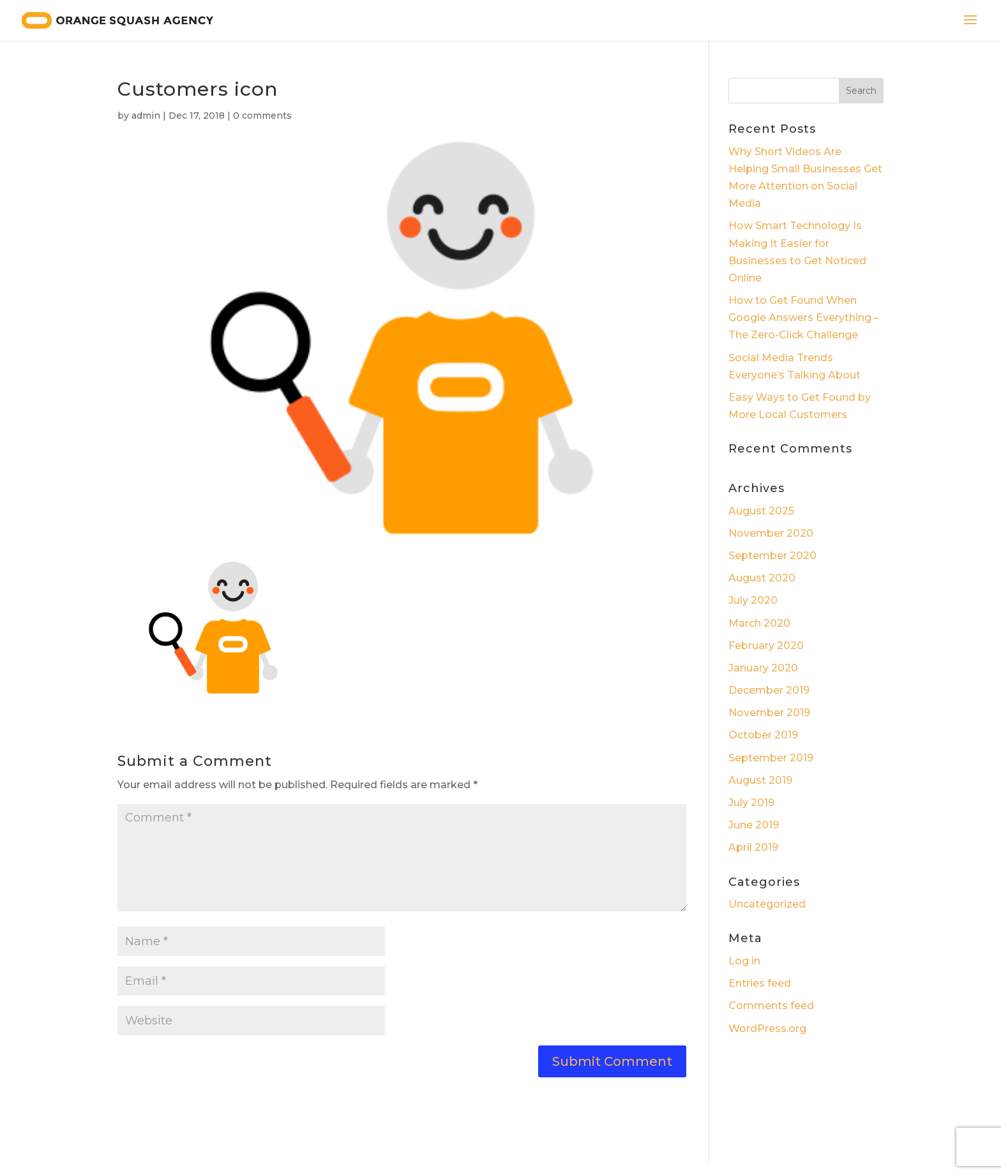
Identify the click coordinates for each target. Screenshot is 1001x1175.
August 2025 (761, 511)
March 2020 (759, 623)
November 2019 (769, 713)
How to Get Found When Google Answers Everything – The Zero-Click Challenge (803, 317)
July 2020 (753, 600)
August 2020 (761, 578)
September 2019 (770, 758)
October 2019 (763, 735)
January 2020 (763, 668)
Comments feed (771, 1005)
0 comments (262, 115)
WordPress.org (767, 1028)
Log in (744, 961)
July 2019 (751, 803)
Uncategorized (767, 904)
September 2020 (772, 556)
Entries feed (759, 983)
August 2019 (760, 780)
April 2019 (753, 847)
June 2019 (753, 825)
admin (146, 115)
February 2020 (766, 646)
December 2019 (768, 690)
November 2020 (770, 533)
